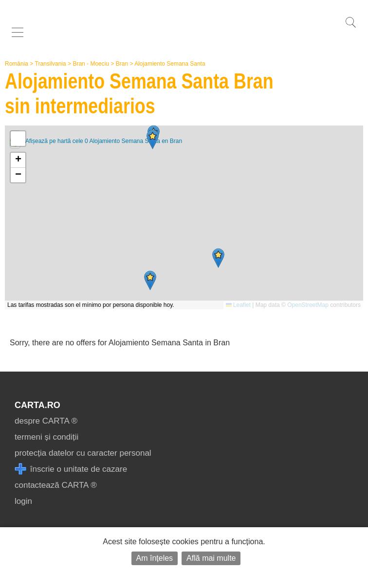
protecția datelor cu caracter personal (83, 453)
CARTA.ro (37, 405)
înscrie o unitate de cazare (71, 469)
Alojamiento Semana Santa (169, 63)
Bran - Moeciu (91, 63)
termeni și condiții (46, 437)
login (23, 501)
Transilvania (50, 63)
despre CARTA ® (46, 421)
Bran (122, 63)
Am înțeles (154, 558)
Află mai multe (211, 558)
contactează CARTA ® (56, 485)
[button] (218, 258)
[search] (350, 27)
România (16, 63)
